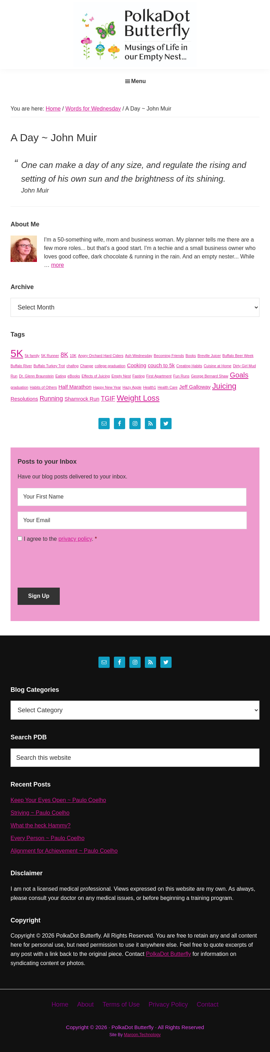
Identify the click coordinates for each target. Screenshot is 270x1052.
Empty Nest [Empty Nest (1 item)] (121, 376)
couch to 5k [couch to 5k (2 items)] (161, 365)
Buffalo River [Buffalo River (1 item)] (21, 366)
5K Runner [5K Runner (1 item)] (50, 355)
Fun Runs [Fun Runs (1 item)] (181, 376)
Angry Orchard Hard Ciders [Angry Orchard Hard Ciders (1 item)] (100, 355)
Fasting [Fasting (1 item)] (138, 376)
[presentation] (71, 562)
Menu (138, 81)
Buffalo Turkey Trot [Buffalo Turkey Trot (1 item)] (49, 366)
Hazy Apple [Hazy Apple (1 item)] (132, 387)
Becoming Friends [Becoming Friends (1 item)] (169, 355)
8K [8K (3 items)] (64, 354)
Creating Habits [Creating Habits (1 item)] (189, 366)
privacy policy (75, 539)
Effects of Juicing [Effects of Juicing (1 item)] (96, 376)
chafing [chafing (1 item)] (72, 366)
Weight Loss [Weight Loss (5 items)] (138, 398)
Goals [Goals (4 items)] (239, 375)
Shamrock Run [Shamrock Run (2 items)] (82, 399)
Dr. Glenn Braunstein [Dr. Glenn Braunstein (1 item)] (36, 376)
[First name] (132, 497)
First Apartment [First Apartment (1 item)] (159, 376)
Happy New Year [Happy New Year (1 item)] (107, 387)
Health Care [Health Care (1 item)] (168, 387)
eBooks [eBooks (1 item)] (74, 376)
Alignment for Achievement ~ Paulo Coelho (64, 851)
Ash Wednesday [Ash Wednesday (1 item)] (138, 355)
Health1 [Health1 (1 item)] (149, 387)
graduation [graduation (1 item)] (19, 387)
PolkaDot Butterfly (168, 954)
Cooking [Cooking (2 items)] (136, 365)
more (57, 265)
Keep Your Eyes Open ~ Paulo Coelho (58, 800)
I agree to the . (58, 539)
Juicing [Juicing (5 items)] (224, 386)
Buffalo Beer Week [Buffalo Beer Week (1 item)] (238, 355)
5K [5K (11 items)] (17, 353)
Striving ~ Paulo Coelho (40, 813)
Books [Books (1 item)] (191, 355)
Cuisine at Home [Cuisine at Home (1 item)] (217, 366)
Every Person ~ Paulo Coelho (47, 838)
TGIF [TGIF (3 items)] (108, 398)
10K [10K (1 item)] (73, 355)
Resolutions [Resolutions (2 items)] (24, 399)
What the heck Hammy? (41, 825)
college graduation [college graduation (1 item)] (110, 366)
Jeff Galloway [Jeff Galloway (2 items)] (195, 387)
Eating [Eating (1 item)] (60, 376)
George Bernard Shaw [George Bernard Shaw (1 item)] (209, 376)
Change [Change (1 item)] (86, 366)
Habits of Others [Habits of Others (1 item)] (43, 387)
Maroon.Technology (142, 1034)
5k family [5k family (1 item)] (32, 355)
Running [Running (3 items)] (51, 398)
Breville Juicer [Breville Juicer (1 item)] (209, 355)
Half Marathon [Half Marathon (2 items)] (74, 387)
